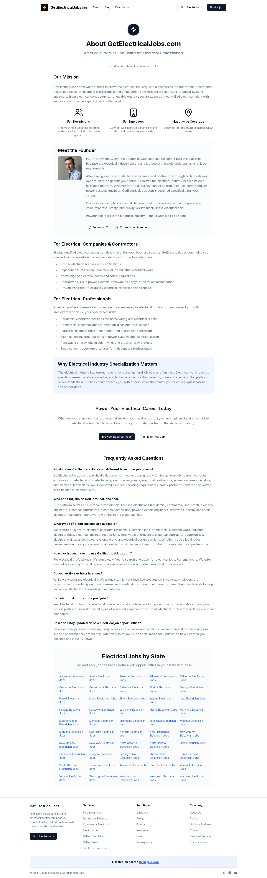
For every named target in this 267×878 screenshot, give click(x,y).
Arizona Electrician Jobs (131, 678)
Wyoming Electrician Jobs (192, 778)
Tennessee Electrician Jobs (102, 767)
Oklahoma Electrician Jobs (72, 755)
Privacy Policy (198, 842)
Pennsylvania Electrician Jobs (129, 755)
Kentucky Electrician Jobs (101, 711)
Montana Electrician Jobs (71, 733)
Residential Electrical (95, 818)
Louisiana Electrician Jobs (132, 711)
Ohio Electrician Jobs (193, 742)
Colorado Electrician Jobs (71, 689)
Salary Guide (91, 842)
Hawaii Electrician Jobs (69, 700)
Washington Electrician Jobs (103, 778)
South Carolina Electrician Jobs (189, 755)
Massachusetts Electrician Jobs (69, 722)
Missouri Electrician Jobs (191, 722)
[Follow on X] (223, 873)
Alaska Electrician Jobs (100, 678)
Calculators (122, 7)
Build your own (149, 861)
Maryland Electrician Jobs (192, 711)
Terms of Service (200, 836)
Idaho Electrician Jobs (102, 698)
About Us (195, 812)
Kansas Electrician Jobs (70, 711)
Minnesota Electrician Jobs (132, 722)
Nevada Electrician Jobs (131, 733)
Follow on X (98, 227)
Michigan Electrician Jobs (101, 722)
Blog (108, 7)
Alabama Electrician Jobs (71, 678)
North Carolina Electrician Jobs (129, 744)
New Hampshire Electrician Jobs (159, 733)
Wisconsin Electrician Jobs (162, 778)
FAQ (156, 66)
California (142, 812)
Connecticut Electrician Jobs (103, 689)
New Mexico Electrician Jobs (69, 744)
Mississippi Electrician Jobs (163, 722)
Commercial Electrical (96, 824)
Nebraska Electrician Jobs (101, 733)
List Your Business (201, 824)
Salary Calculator (93, 836)
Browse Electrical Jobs (117, 436)
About (96, 7)
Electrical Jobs (92, 830)
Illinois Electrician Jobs (133, 698)
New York (142, 830)
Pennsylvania (144, 842)
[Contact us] (235, 873)
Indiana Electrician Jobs (161, 700)
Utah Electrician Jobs (162, 765)
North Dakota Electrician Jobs (159, 744)
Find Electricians (191, 7)
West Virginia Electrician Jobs (129, 778)
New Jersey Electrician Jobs (189, 733)
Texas (140, 818)
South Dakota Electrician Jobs (69, 767)
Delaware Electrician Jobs (132, 689)
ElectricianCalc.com (95, 848)
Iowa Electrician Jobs (193, 698)
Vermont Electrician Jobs (191, 767)
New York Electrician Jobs (101, 744)
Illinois (140, 836)
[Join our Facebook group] (229, 873)
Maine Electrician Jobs (163, 709)
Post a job (216, 7)
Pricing (194, 818)
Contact (194, 830)
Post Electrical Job (153, 436)
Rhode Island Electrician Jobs (159, 755)
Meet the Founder (138, 66)
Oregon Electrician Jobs (100, 755)
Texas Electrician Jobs (133, 765)
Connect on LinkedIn (131, 227)
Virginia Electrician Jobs (70, 778)
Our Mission (115, 66)
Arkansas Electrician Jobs (162, 678)
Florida (140, 824)
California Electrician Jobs (192, 678)
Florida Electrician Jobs (160, 689)
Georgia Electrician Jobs (191, 689)
